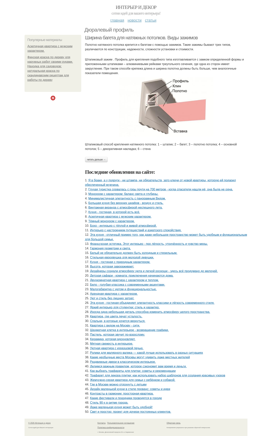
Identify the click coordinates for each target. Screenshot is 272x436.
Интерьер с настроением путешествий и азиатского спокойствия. (136, 230)
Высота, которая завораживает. (112, 266)
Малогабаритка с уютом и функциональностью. (123, 289)
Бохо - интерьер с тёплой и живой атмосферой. (123, 225)
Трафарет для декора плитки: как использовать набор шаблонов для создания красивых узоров (157, 375)
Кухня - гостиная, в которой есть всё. (114, 212)
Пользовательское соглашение (120, 423)
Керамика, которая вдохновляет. (112, 339)
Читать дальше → (96, 159)
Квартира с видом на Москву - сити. (115, 325)
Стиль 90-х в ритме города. (109, 402)
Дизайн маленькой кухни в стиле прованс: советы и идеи (130, 389)
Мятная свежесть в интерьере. (111, 343)
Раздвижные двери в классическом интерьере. (123, 361)
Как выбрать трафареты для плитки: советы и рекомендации (133, 370)
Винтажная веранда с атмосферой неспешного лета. (125, 207)
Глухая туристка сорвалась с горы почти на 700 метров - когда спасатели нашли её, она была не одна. (160, 189)
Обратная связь (174, 423)
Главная (117, 20)
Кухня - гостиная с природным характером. (120, 262)
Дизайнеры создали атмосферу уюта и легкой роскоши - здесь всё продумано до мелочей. (154, 271)
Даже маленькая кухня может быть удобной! (121, 407)
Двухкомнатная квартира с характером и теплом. (124, 280)
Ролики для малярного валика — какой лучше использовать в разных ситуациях (146, 352)
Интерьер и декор (136, 7)
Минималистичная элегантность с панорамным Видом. (127, 198)
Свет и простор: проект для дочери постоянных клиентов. (130, 411)
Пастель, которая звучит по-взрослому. (117, 334)
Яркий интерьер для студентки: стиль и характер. (125, 307)
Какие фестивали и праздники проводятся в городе (126, 398)
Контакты (101, 423)
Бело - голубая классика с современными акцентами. (127, 284)
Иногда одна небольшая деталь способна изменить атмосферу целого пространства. (150, 311)
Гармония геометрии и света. (110, 248)
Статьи (150, 20)
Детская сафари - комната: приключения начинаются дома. (132, 275)
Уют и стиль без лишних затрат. (112, 298)
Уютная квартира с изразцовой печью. (117, 348)
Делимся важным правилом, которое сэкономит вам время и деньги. (138, 366)
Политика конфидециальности (110, 428)
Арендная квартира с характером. (114, 293)
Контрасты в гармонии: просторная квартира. (122, 393)
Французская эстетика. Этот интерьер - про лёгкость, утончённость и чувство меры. (149, 243)
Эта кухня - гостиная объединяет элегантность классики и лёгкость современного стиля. (152, 302)
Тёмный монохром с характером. (111, 221)
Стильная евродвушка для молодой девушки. (122, 257)
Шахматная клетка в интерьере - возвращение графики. (129, 330)
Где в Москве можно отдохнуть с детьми (118, 384)
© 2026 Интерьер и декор (39, 423)
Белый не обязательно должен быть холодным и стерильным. (133, 252)
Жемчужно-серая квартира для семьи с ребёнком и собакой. (132, 380)
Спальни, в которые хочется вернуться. (117, 321)
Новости (134, 20)
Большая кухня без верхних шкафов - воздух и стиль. (126, 203)
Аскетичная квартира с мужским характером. (119, 216)
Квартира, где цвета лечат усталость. (116, 316)
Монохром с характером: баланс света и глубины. (123, 194)
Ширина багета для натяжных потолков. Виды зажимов (141, 37)
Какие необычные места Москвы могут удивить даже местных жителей (140, 357)
